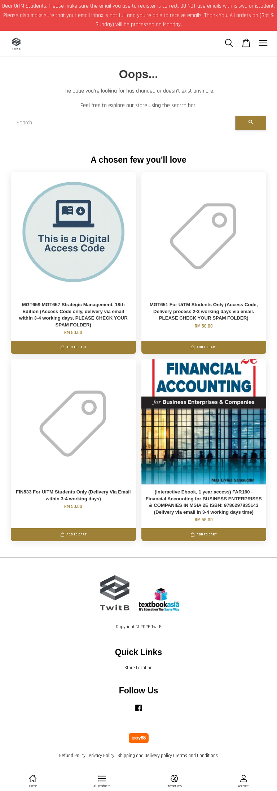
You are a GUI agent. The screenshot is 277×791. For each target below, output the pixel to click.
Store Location (138, 668)
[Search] (123, 123)
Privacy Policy (101, 755)
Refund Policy (72, 755)
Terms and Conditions (196, 755)
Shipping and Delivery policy (145, 755)
